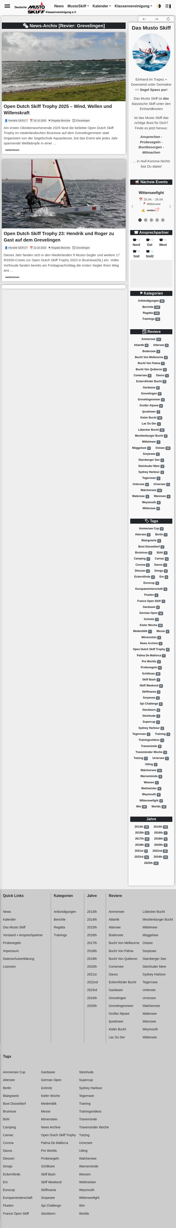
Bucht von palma (151, 363)
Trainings (151, 319)
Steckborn (151, 710)
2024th (161, 857)
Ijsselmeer (151, 412)
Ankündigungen (151, 301)
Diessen (142, 571)
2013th (142, 827)
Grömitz (151, 619)
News (7, 911)
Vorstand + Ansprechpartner (23, 935)
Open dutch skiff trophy (151, 649)
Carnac (162, 559)
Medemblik (142, 631)
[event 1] (145, 220)
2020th (161, 845)
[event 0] (140, 220)
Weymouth (151, 502)
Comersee (143, 375)
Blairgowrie (151, 541)
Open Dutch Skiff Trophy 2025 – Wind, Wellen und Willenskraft (58, 109)
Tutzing (141, 758)
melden (151, 210)
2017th (142, 839)
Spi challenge (151, 704)
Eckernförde (144, 577)
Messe (163, 631)
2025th (151, 863)
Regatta (151, 313)
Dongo (161, 571)
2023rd (142, 857)
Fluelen (151, 595)
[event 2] (151, 220)
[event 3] (157, 220)
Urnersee (162, 484)
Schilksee (151, 674)
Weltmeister (151, 788)
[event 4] (163, 220)
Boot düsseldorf (151, 547)
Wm (141, 807)
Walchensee (151, 490)
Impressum (11, 951)
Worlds (159, 807)
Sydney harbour (151, 472)
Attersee (161, 345)
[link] (64, 93)
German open (151, 613)
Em (164, 577)
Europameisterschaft (151, 589)
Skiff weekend (151, 686)
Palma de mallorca (151, 656)
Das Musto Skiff (14, 927)
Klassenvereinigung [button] (132, 6)
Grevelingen (151, 394)
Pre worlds (151, 661)
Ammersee (151, 339)
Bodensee (151, 351)
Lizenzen (9, 966)
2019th (142, 845)
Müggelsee (141, 448)
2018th (161, 839)
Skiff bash (151, 680)
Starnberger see (151, 460)
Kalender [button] (100, 6)
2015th (142, 833)
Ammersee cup (151, 529)
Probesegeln (151, 667)
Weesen (151, 782)
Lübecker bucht (151, 430)
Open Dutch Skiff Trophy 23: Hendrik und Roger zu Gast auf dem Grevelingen (59, 236)
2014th (161, 827)
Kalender (9, 919)
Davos (162, 375)
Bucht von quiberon (151, 369)
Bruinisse (143, 553)
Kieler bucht (151, 418)
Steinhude (151, 716)
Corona (142, 565)
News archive (151, 643)
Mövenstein (151, 637)
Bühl (162, 553)
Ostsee (163, 448)
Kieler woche (151, 625)
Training (162, 734)
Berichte (151, 307)
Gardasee (151, 388)
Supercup (151, 722)
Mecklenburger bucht (151, 436)
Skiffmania (151, 692)
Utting (151, 764)
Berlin (161, 535)
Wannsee (162, 496)
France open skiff (151, 601)
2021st (141, 851)
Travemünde (151, 746)
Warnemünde (151, 776)
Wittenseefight (151, 801)
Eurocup (151, 583)
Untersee (141, 484)
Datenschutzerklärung (18, 959)
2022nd (160, 851)
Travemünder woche (151, 752)
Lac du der (151, 424)
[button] (168, 6)
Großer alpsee (151, 406)
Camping (142, 559)
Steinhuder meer (151, 466)
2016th (161, 833)
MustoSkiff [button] (77, 6)
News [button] (59, 6)
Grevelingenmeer (151, 400)
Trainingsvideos (151, 740)
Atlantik (141, 345)
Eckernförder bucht (151, 381)
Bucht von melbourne (151, 357)
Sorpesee (151, 454)
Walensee (140, 496)
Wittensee (151, 508)
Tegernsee (151, 478)
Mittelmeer (151, 442)
